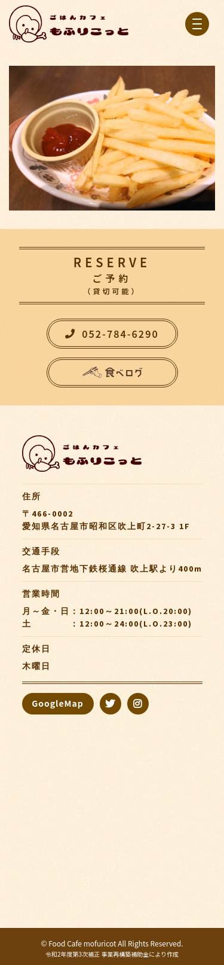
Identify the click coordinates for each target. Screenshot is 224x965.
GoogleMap (58, 703)
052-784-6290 (111, 333)
